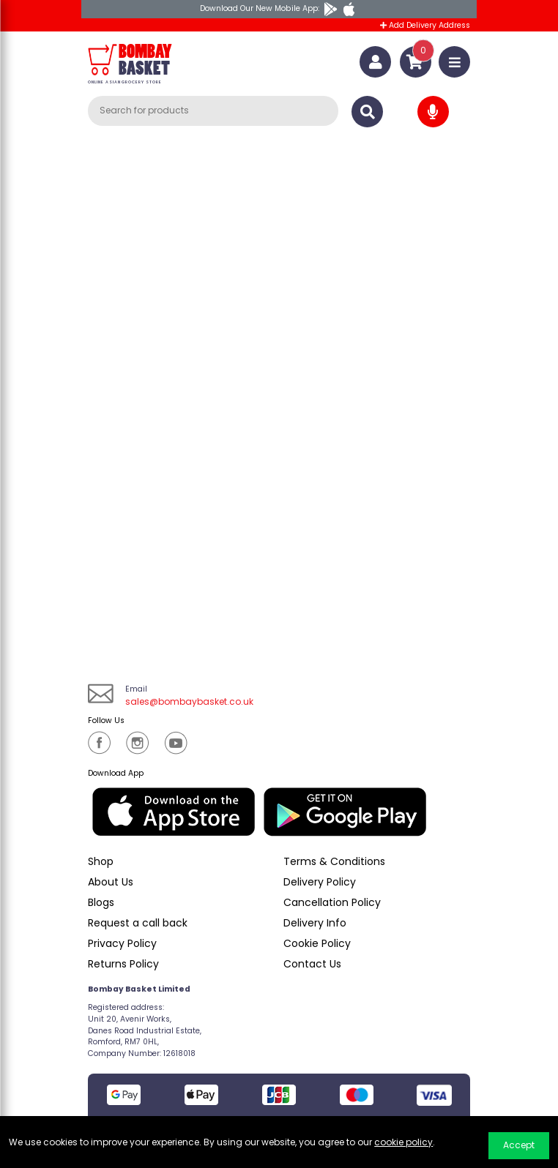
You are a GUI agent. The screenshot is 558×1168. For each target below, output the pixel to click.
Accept (519, 1145)
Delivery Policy (319, 882)
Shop (101, 861)
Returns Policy (123, 964)
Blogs (101, 902)
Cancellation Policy (332, 902)
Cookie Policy (317, 943)
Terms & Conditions (334, 861)
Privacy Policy (122, 943)
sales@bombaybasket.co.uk (189, 701)
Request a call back (137, 923)
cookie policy (403, 1142)
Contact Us (312, 964)
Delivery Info (314, 923)
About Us (110, 882)
